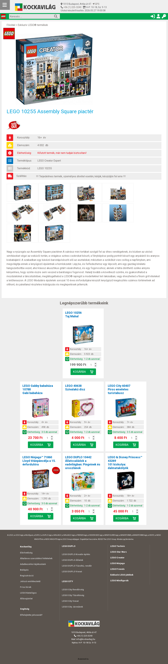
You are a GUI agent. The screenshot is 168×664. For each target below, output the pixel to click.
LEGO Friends (117, 569)
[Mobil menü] (5, 5)
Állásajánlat (26, 598)
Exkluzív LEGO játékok (121, 575)
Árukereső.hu (83, 659)
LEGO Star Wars (118, 552)
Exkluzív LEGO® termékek (33, 25)
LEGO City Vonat (70, 601)
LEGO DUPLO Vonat (72, 571)
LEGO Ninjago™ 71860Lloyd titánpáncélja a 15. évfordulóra (39, 460)
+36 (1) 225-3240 (72, 7)
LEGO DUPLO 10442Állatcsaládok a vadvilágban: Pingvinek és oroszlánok (82, 462)
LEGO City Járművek (72, 607)
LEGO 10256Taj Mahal (73, 314)
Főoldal (11, 25)
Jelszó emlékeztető (30, 581)
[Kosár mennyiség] (91, 364)
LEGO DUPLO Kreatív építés (76, 554)
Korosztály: (23, 137)
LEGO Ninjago (117, 563)
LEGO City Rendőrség (73, 589)
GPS (96, 4)
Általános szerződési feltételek (36, 558)
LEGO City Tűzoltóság (73, 595)
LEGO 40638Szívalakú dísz (75, 387)
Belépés (24, 570)
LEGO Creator (117, 557)
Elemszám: (23, 145)
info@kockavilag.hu (85, 639)
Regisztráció (26, 575)
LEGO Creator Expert (49, 160)
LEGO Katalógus (28, 593)
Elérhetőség (26, 552)
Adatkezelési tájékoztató (33, 564)
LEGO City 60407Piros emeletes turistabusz (119, 389)
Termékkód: (23, 168)
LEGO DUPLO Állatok (72, 560)
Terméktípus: (24, 160)
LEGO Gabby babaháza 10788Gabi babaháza (37, 389)
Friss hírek (25, 587)
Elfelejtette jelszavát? (31, 615)
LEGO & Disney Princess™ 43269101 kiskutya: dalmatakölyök (125, 462)
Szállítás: (21, 176)
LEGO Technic (117, 546)
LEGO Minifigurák (119, 580)
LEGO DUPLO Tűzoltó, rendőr (77, 566)
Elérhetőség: (24, 152)
